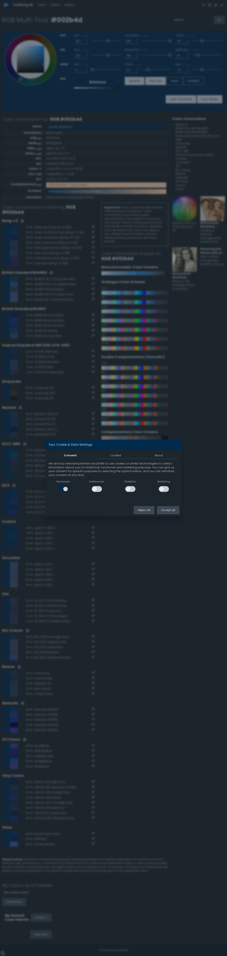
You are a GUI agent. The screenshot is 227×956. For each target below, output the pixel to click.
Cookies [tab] (115, 455)
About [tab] (159, 455)
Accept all (168, 510)
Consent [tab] (70, 455)
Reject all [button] (144, 510)
